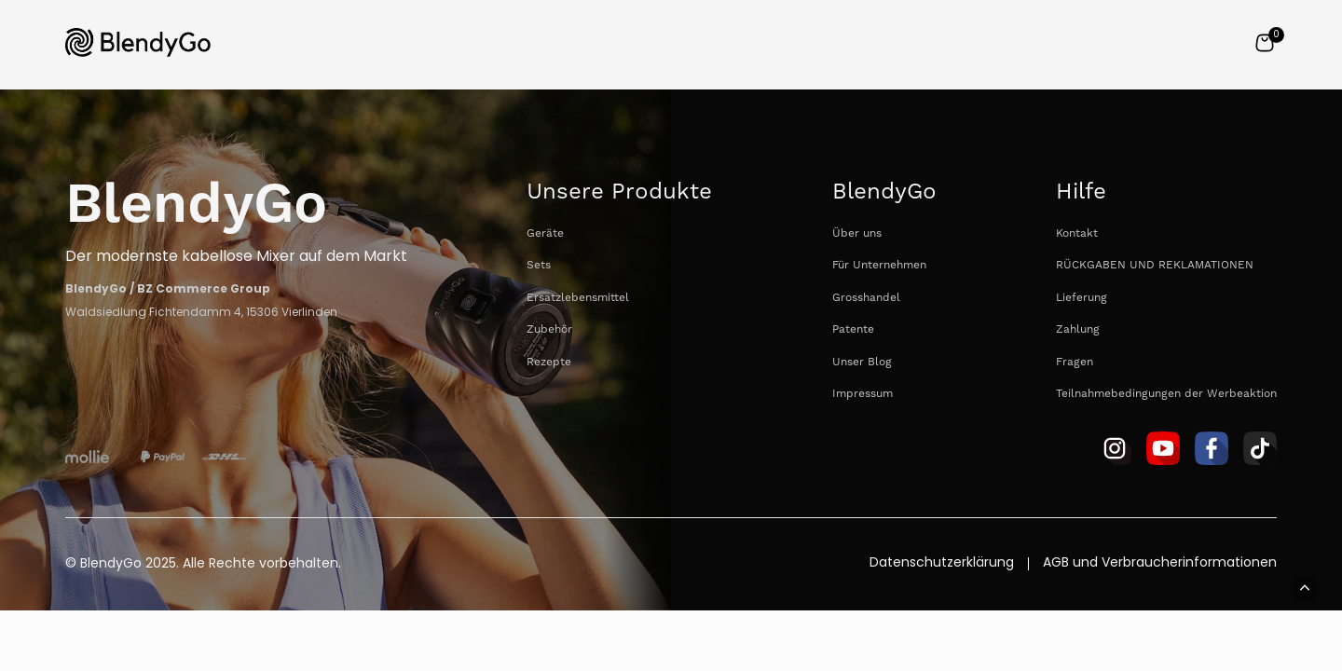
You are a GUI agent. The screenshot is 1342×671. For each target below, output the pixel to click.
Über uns (857, 233)
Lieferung (1081, 298)
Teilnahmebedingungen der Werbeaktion (1166, 394)
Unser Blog (862, 362)
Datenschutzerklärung (942, 563)
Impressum (862, 394)
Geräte (545, 233)
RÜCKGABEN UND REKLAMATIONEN (1154, 265)
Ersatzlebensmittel (578, 298)
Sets (539, 265)
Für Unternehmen (879, 265)
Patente (853, 329)
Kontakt (1077, 233)
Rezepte (549, 362)
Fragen (1074, 362)
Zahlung (1078, 329)
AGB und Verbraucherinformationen (1160, 563)
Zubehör (549, 329)
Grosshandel (866, 298)
